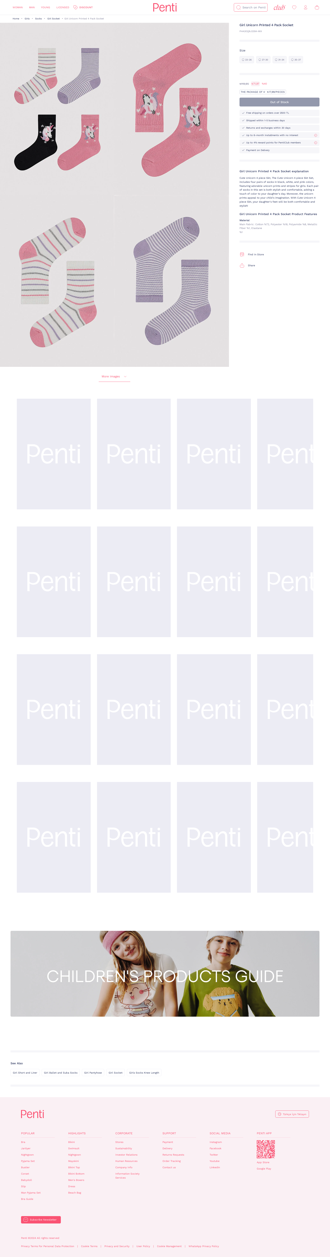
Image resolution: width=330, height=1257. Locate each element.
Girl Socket (53, 18)
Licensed (62, 7)
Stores (119, 1142)
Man (32, 7)
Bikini (71, 1142)
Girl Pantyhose (93, 1072)
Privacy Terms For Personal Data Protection (47, 1246)
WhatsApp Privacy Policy (204, 1246)
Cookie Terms (89, 1246)
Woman (18, 7)
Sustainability (123, 1148)
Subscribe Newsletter (43, 1219)
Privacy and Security (116, 1246)
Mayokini (73, 1161)
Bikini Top (74, 1167)
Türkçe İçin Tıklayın (294, 1114)
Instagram (216, 1142)
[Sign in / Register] (305, 7)
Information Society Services (127, 1175)
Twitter (214, 1154)
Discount (86, 7)
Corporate (124, 1133)
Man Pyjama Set (31, 1192)
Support (169, 1133)
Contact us (169, 1167)
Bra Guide (27, 1199)
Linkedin (215, 1167)
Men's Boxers (76, 1180)
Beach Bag (74, 1192)
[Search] (238, 7)
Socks (38, 18)
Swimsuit (73, 1148)
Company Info (123, 1167)
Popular (28, 1133)
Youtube (215, 1161)
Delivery (167, 1148)
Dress (71, 1186)
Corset (25, 1173)
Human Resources (126, 1161)
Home (16, 18)
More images (114, 376)
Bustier (25, 1167)
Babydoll (26, 1180)
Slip (23, 1186)
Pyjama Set (28, 1161)
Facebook (215, 1148)
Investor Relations (126, 1154)
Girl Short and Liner (25, 1072)
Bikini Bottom (76, 1173)
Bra (23, 1142)
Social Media (220, 1133)
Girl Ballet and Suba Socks (60, 1072)
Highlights (77, 1133)
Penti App (264, 1133)
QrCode (266, 1149)
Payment (167, 1142)
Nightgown (27, 1154)
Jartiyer (26, 1148)
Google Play (264, 1168)
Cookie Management (169, 1246)
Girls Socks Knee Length (144, 1072)
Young (45, 7)
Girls (27, 18)
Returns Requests (173, 1154)
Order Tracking (171, 1161)
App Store (263, 1162)
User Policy (143, 1246)
